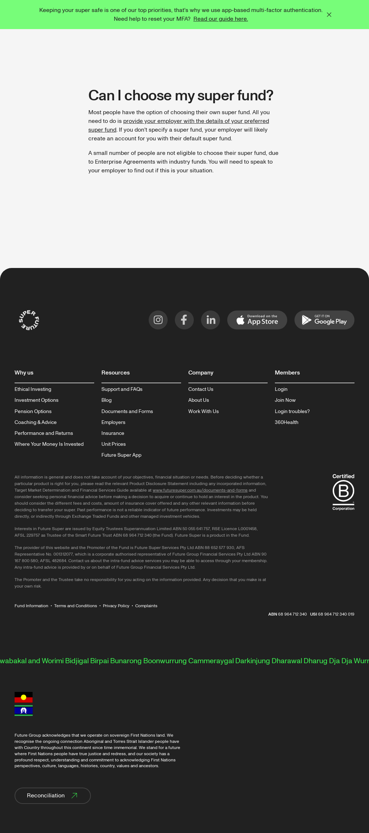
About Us (198, 400)
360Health (286, 422)
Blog (106, 400)
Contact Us (200, 389)
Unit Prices (113, 444)
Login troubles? (292, 411)
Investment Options (37, 400)
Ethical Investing (33, 389)
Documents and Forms (127, 411)
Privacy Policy (116, 606)
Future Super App (121, 455)
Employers (113, 422)
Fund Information (31, 606)
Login (281, 389)
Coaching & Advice (36, 422)
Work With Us (203, 411)
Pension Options (33, 411)
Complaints (146, 606)
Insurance (112, 433)
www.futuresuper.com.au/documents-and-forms (200, 490)
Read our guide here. (220, 19)
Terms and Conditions (75, 606)
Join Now (285, 400)
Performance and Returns (44, 433)
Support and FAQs (122, 389)
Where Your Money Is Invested (49, 444)
